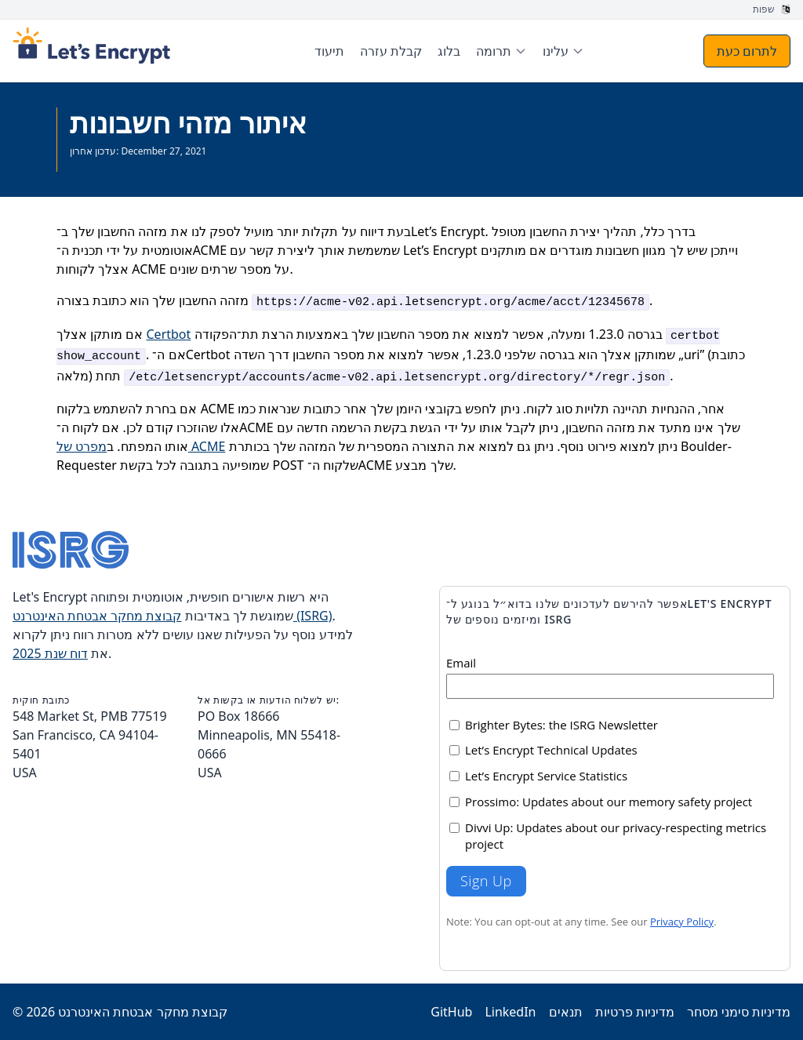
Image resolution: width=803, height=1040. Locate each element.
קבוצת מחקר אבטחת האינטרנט (142, 1011)
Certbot (169, 334)
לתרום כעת (747, 51)
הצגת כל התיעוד (103, 163)
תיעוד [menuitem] (329, 51)
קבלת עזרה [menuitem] (391, 51)
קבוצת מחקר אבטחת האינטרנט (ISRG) (172, 615)
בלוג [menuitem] (449, 51)
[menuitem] (501, 51)
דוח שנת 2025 (50, 653)
